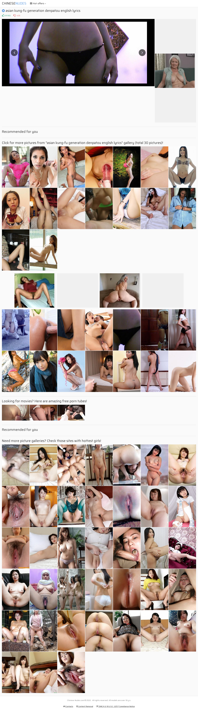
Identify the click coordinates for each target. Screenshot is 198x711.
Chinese (14, 3)
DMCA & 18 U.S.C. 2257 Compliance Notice (115, 706)
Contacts (68, 706)
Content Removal (84, 706)
